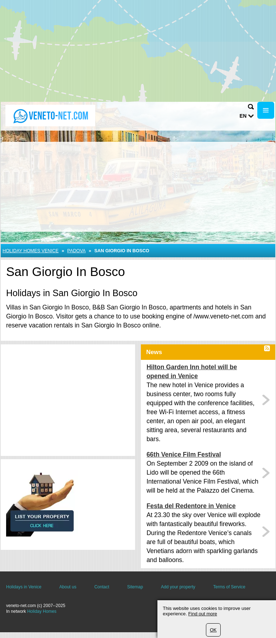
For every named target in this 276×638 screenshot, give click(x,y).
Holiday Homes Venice (31, 250)
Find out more (202, 613)
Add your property (178, 586)
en (243, 116)
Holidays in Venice (23, 586)
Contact (101, 586)
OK (213, 630)
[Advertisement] (138, 50)
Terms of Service (229, 586)
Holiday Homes (41, 611)
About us (67, 586)
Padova (76, 250)
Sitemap (135, 586)
